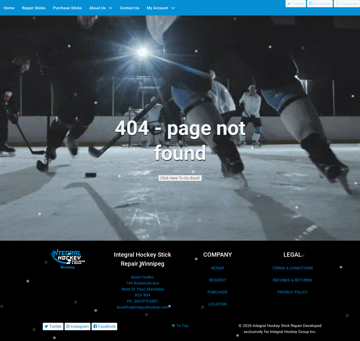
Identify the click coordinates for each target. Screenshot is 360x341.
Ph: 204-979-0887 (142, 301)
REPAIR (217, 268)
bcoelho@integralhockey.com (142, 307)
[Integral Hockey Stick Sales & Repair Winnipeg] (67, 258)
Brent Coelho (142, 277)
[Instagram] (347, 3)
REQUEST (217, 280)
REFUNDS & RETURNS (292, 280)
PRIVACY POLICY (293, 292)
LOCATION (217, 304)
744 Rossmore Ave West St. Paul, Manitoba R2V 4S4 (143, 289)
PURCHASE (218, 292)
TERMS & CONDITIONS (292, 268)
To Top (180, 325)
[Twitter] (296, 3)
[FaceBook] (320, 3)
